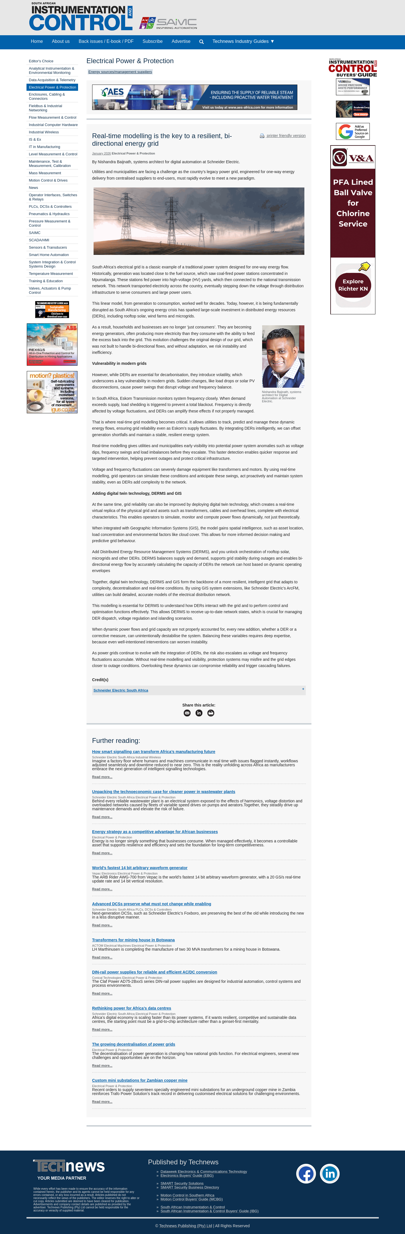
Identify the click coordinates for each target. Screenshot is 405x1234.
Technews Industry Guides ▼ (244, 41)
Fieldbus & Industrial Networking (45, 108)
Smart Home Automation (49, 255)
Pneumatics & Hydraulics (49, 214)
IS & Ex (35, 139)
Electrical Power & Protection (52, 87)
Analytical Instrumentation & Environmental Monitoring (51, 70)
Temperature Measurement (51, 273)
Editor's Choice (41, 61)
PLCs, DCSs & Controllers (50, 206)
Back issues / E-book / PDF (106, 41)
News (33, 188)
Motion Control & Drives (48, 180)
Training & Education (46, 281)
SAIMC (35, 233)
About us (61, 41)
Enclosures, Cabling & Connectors (47, 96)
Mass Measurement (45, 173)
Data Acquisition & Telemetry (52, 80)
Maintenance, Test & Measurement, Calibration (50, 163)
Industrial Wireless (44, 132)
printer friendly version (282, 135)
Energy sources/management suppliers (120, 72)
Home (37, 41)
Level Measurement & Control (53, 154)
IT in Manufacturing (44, 147)
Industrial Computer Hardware (53, 125)
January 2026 (101, 153)
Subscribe (153, 41)
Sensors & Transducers (48, 247)
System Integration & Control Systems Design (52, 264)
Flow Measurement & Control (52, 117)
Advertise (181, 41)
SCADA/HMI (39, 240)
